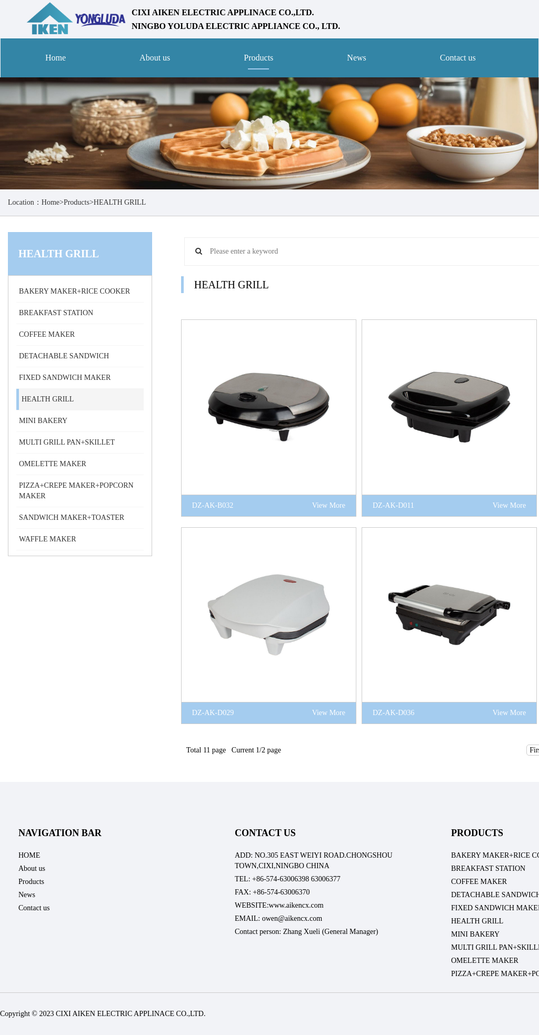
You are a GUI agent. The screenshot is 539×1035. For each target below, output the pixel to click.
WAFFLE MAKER (47, 539)
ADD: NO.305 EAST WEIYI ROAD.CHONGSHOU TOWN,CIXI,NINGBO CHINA (314, 860)
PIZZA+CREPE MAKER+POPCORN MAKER (76, 490)
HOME (29, 855)
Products (258, 57)
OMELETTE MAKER (52, 464)
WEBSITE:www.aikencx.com (279, 905)
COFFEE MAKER (47, 334)
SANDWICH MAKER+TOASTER (71, 517)
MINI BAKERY (43, 421)
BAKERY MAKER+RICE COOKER (74, 291)
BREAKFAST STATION (56, 313)
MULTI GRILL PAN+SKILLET (67, 442)
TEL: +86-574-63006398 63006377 (288, 879)
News (356, 57)
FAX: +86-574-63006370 (272, 892)
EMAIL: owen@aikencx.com (278, 918)
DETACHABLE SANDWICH (64, 356)
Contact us (458, 57)
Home (55, 57)
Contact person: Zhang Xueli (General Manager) (306, 932)
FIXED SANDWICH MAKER (65, 377)
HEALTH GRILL (120, 202)
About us (154, 57)
